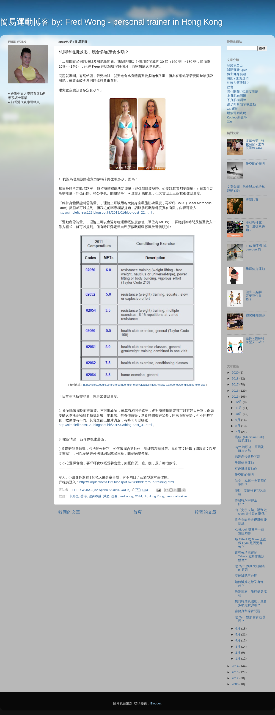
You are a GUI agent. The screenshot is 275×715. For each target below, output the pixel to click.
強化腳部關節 (255, 315)
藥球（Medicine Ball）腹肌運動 (250, 439)
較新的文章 (69, 512)
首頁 (137, 512)
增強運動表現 (236, 113)
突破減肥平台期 (246, 576)
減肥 (106, 496)
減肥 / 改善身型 (238, 78)
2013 (235, 672)
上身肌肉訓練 (236, 95)
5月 (238, 634)
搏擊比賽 (252, 199)
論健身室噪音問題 (247, 611)
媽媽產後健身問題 (247, 456)
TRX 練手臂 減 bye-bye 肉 (256, 247)
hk (145, 496)
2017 (235, 384)
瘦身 (114, 496)
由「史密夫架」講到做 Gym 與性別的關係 (251, 511)
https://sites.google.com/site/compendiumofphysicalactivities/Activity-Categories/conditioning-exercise (144, 384)
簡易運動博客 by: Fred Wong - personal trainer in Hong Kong (111, 22)
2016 (235, 390)
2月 (238, 652)
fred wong (126, 496)
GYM (138, 496)
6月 (238, 628)
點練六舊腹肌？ (238, 83)
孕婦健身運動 (255, 269)
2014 (235, 666)
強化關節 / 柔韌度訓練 (242, 91)
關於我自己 (235, 65)
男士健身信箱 (236, 74)
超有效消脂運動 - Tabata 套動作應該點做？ (249, 556)
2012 (235, 678)
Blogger (155, 703)
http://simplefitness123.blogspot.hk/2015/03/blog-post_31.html (105, 425)
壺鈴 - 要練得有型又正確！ (255, 340)
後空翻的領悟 (255, 163)
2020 (235, 372)
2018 (235, 378)
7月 (238, 432)
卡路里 (74, 496)
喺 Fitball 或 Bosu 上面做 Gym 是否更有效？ (250, 543)
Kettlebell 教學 (237, 117)
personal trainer (176, 496)
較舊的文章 (206, 512)
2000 (235, 684)
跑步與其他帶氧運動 (241, 104)
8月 (238, 426)
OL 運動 (232, 108)
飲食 (230, 87)
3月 (238, 646)
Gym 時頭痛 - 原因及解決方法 (249, 448)
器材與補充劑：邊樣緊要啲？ (255, 226)
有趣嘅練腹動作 (246, 468)
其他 (230, 122)
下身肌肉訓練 (236, 100)
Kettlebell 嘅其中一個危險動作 (249, 531)
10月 (239, 413)
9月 (238, 420)
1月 (238, 658)
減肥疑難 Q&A (237, 70)
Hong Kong (156, 496)
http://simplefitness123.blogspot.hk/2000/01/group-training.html (126, 482)
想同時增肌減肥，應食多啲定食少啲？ (251, 603)
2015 (235, 396)
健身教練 (95, 496)
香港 (83, 496)
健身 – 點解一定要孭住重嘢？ (255, 295)
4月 (238, 640)
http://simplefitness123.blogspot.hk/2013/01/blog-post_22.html (105, 212)
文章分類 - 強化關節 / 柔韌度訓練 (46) (255, 144)
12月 (239, 402)
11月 (239, 408)
